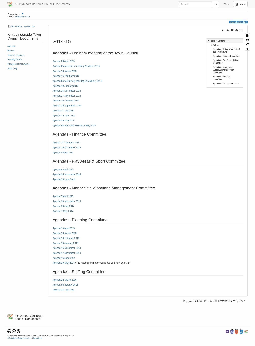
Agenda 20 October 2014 (65, 100)
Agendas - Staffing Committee (226, 84)
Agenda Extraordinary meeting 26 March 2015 (76, 66)
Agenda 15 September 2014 (67, 105)
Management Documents (18, 64)
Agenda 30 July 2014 (63, 206)
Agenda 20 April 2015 (64, 61)
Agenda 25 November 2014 (67, 174)
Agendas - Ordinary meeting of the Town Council (226, 50)
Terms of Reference (16, 55)
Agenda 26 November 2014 (67, 201)
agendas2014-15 (22, 17)
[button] (226, 4)
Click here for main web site (22, 26)
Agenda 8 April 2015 (63, 169)
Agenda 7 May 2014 (63, 211)
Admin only (12, 68)
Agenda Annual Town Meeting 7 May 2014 (74, 125)
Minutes (10, 50)
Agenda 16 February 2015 (66, 76)
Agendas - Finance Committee (226, 56)
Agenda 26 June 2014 (64, 179)
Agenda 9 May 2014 (63, 152)
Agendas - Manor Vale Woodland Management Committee (223, 70)
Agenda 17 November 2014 (67, 95)
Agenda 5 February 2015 (65, 284)
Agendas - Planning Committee (221, 78)
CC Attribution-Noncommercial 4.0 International (24, 338)
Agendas (11, 46)
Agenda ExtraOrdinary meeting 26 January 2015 (77, 81)
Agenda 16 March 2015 (65, 71)
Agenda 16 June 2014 (64, 115)
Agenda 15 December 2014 (67, 90)
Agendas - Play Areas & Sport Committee (226, 61)
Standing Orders (14, 59)
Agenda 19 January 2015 (65, 86)
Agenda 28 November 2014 (67, 147)
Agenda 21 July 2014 (63, 110)
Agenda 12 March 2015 (65, 279)
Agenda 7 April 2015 (63, 196)
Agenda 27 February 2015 (66, 142)
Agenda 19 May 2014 (63, 120)
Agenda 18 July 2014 (63, 289)
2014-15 (215, 45)
